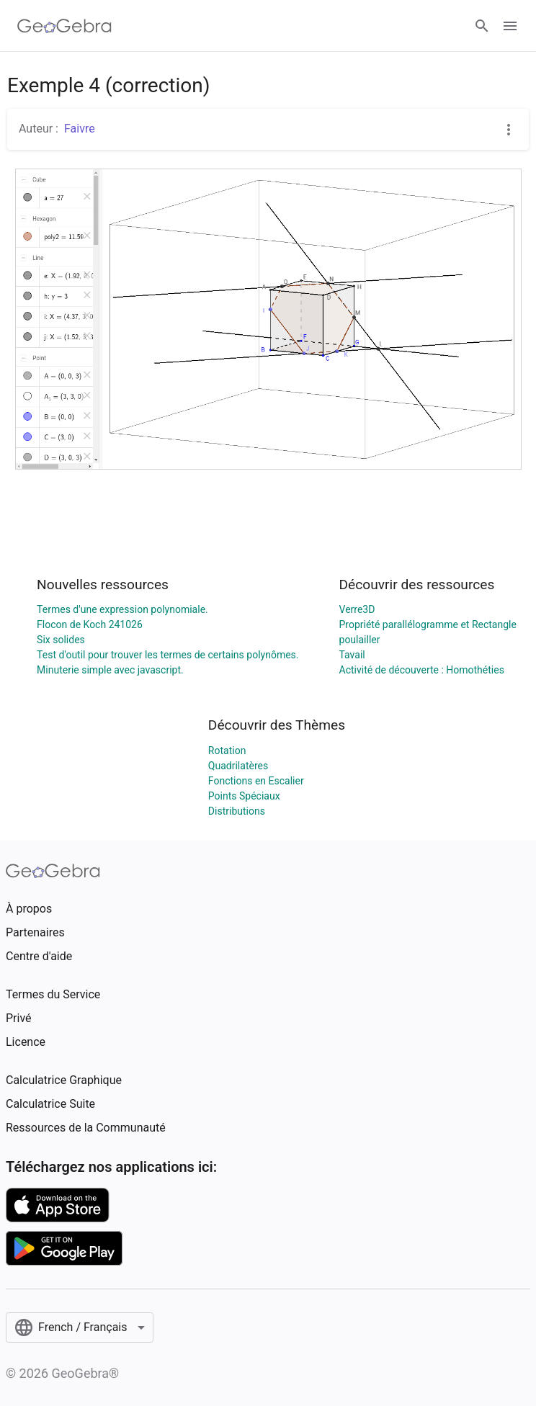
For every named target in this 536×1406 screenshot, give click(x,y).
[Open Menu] (510, 26)
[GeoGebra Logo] (64, 26)
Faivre (79, 128)
